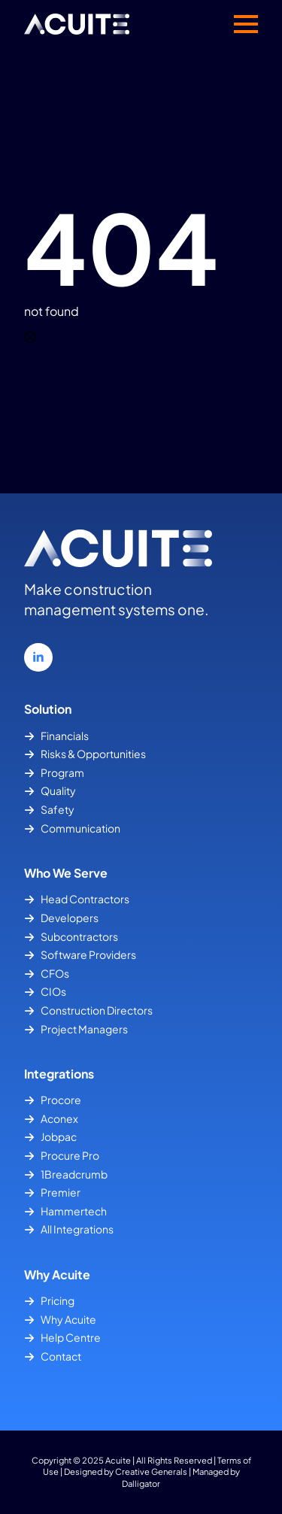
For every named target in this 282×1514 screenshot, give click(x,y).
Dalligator (141, 1483)
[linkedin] (38, 657)
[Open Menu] (246, 24)
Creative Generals (151, 1471)
